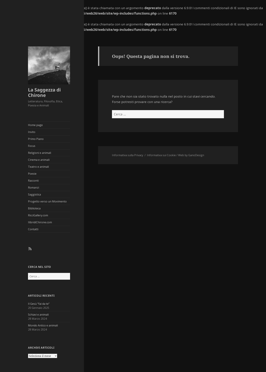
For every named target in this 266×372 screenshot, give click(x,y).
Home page (35, 125)
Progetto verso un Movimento (47, 201)
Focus (31, 146)
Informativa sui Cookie (161, 155)
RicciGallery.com (38, 215)
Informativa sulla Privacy (127, 155)
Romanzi (33, 187)
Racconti (33, 180)
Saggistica (34, 194)
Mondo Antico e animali (43, 325)
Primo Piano (36, 139)
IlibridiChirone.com (40, 222)
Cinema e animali (39, 160)
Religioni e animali (39, 153)
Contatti (33, 229)
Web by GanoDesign (191, 155)
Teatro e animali (38, 167)
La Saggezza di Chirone (44, 92)
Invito (31, 132)
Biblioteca (34, 208)
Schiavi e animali (38, 314)
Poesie (32, 173)
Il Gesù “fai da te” (39, 304)
